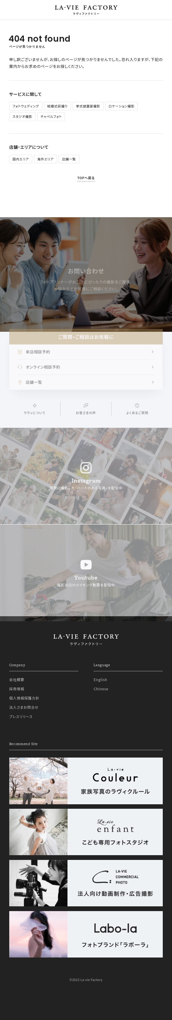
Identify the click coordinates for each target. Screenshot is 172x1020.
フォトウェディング (26, 106)
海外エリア (45, 159)
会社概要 (16, 679)
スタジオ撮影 (22, 116)
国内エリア (21, 159)
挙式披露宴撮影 (88, 106)
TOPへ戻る (86, 177)
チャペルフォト (51, 116)
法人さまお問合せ (23, 707)
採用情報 (16, 688)
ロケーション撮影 (121, 106)
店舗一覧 (69, 159)
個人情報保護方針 (24, 697)
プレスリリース (21, 716)
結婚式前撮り (57, 106)
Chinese (101, 688)
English (100, 679)
